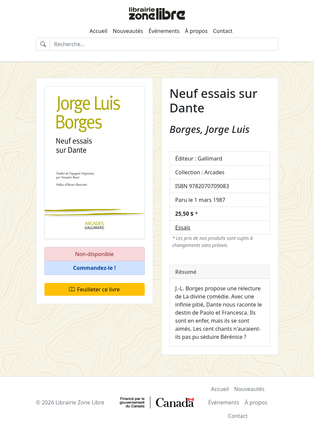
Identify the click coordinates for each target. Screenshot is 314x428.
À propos (196, 31)
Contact (223, 31)
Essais (182, 227)
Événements (163, 31)
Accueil (98, 31)
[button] (94, 268)
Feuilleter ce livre (94, 289)
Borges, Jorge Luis (210, 129)
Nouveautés (128, 31)
